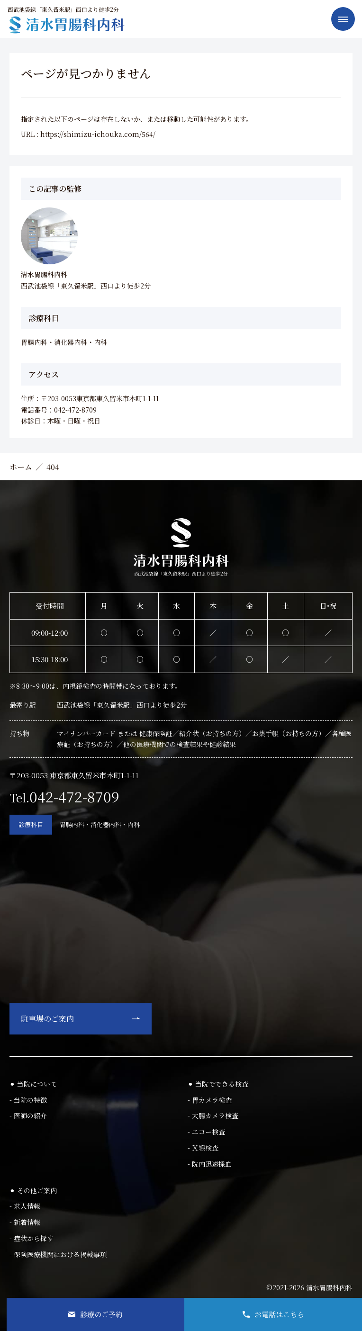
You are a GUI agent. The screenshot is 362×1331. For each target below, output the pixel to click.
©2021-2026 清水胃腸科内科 (309, 1287)
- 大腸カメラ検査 (213, 1115)
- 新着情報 (24, 1222)
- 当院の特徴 (28, 1100)
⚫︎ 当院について (33, 1083)
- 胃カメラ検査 (210, 1100)
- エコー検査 (206, 1131)
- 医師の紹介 (28, 1115)
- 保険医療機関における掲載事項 (58, 1254)
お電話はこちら (273, 1314)
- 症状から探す (31, 1238)
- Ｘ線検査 (203, 1147)
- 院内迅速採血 (210, 1164)
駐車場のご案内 (47, 1018)
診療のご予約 (95, 1314)
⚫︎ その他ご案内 (33, 1190)
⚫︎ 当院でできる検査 (218, 1083)
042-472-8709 (74, 796)
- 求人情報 (24, 1206)
